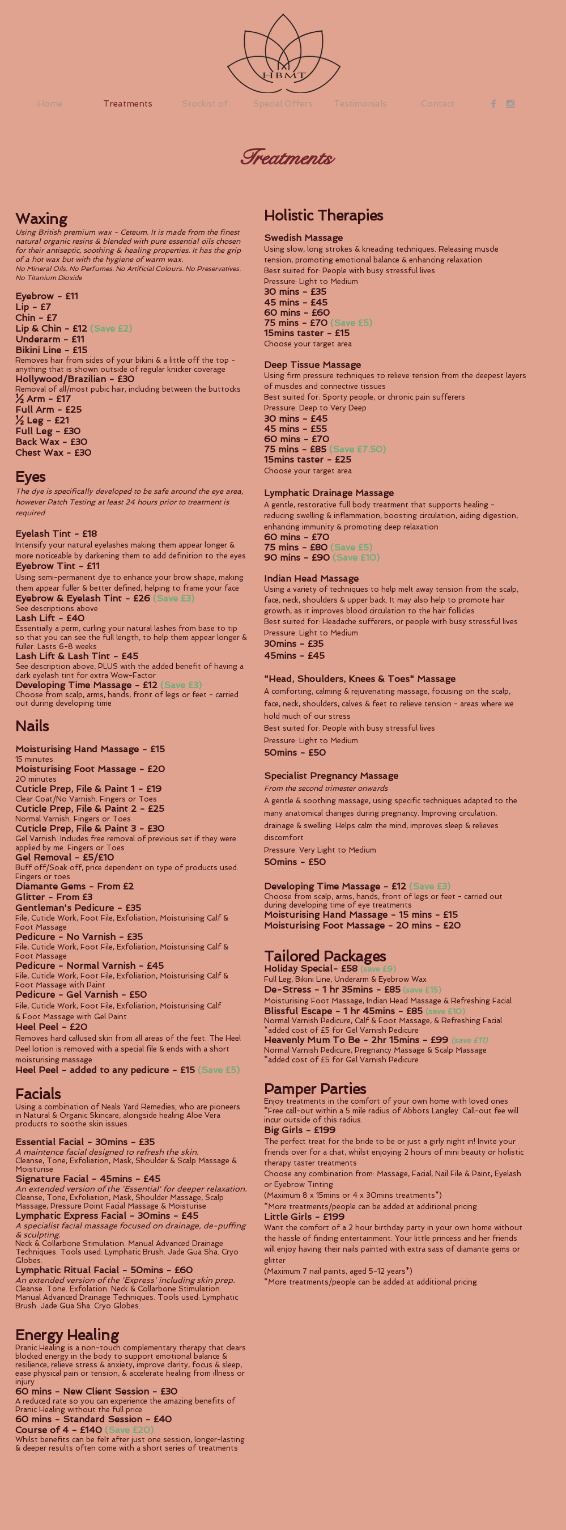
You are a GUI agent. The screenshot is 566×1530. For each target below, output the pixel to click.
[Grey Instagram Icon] (510, 103)
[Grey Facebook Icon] (493, 103)
